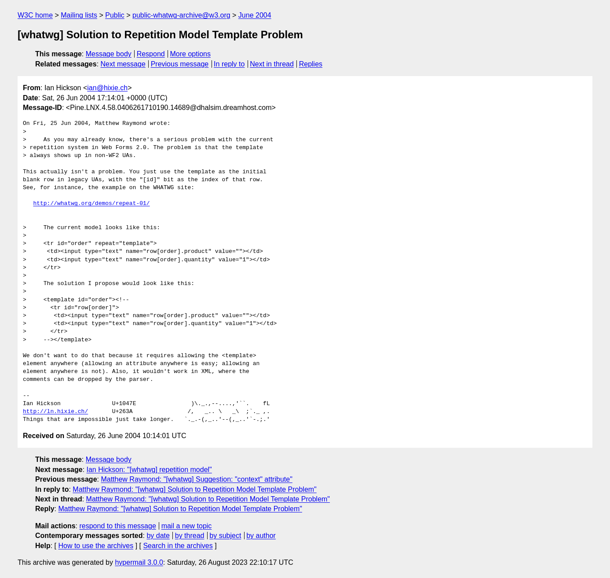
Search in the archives (177, 545)
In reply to (229, 64)
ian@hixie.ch (107, 87)
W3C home (35, 15)
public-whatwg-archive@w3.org (181, 15)
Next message (123, 64)
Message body (108, 54)
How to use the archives (95, 545)
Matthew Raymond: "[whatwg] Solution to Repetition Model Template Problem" (194, 489)
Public (114, 15)
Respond (151, 54)
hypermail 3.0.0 (139, 562)
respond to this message (117, 526)
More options (190, 54)
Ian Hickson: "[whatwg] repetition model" (149, 469)
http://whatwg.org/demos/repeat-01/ (91, 204)
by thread (190, 535)
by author (261, 535)
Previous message (180, 64)
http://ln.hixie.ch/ (55, 412)
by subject (225, 535)
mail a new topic (186, 526)
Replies (310, 64)
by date (157, 535)
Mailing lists (79, 15)
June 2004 (254, 15)
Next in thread (272, 64)
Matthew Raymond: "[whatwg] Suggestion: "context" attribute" (196, 479)
